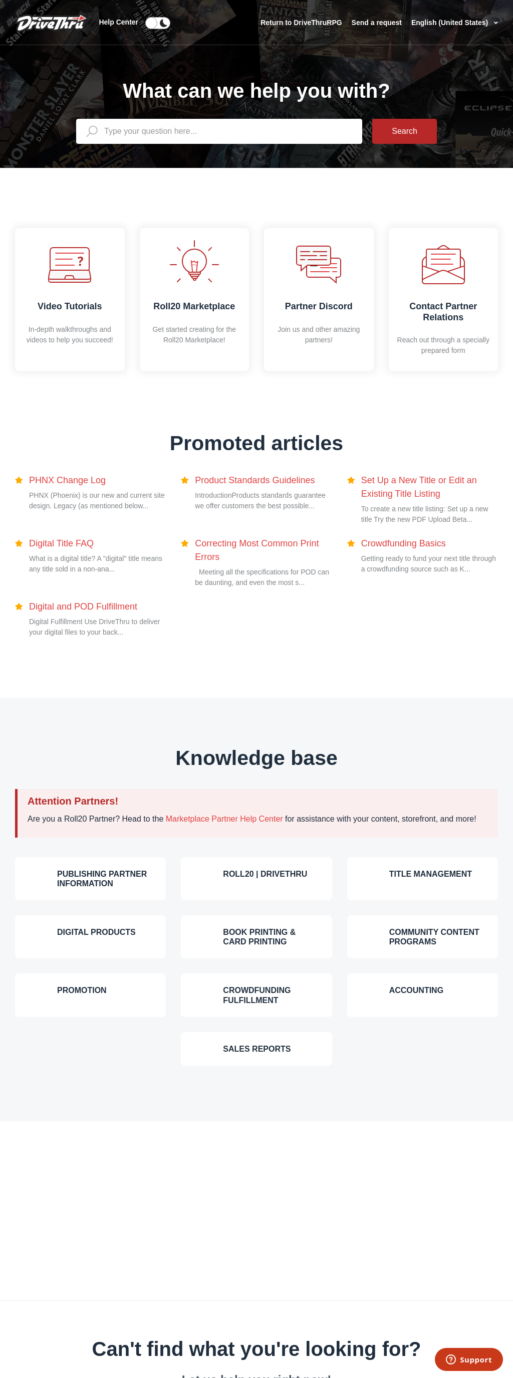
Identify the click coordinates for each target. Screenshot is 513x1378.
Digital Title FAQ (61, 543)
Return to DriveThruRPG (302, 23)
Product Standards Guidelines (255, 480)
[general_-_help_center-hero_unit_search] (219, 131)
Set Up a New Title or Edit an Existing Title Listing (419, 487)
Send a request (378, 23)
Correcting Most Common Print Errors (257, 550)
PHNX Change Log (67, 480)
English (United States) (450, 23)
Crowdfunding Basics (403, 543)
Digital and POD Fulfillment (83, 607)
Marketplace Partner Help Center (224, 819)
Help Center (118, 22)
